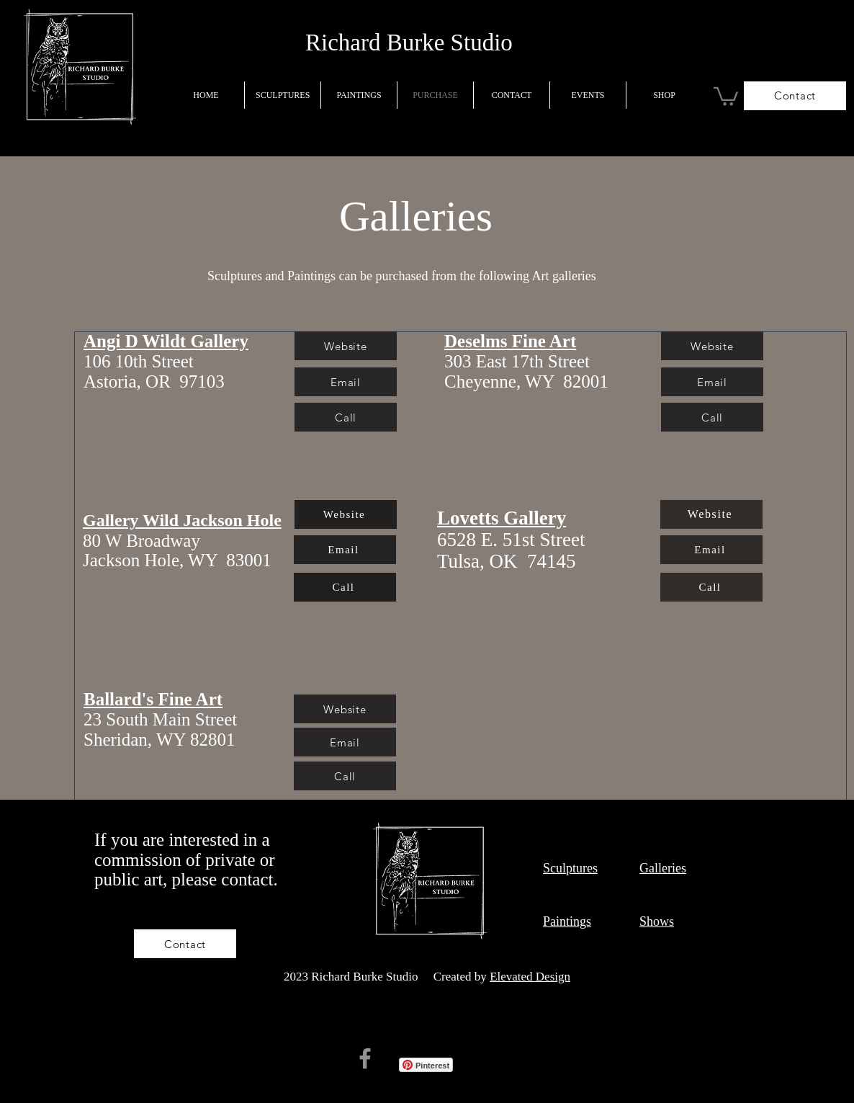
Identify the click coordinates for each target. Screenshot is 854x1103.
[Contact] (795, 95)
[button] (726, 95)
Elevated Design (530, 976)
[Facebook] (365, 1058)
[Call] (346, 417)
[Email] (345, 549)
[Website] (346, 514)
